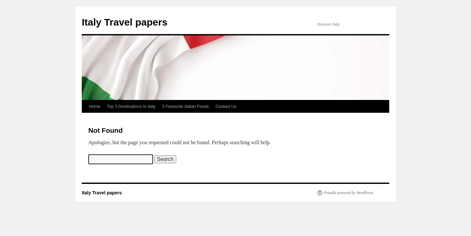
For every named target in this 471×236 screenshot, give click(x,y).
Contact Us (226, 106)
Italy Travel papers (124, 22)
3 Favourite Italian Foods (185, 106)
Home (94, 106)
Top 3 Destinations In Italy (131, 106)
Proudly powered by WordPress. (349, 192)
